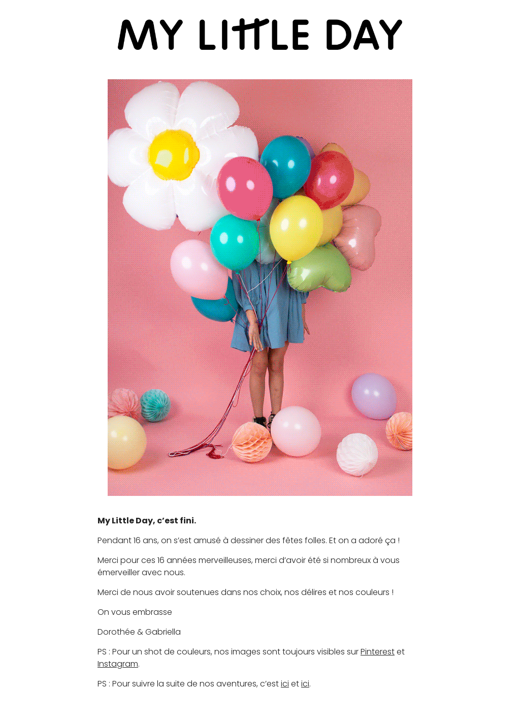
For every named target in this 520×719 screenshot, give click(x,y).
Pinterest (378, 652)
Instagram (118, 664)
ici (285, 684)
